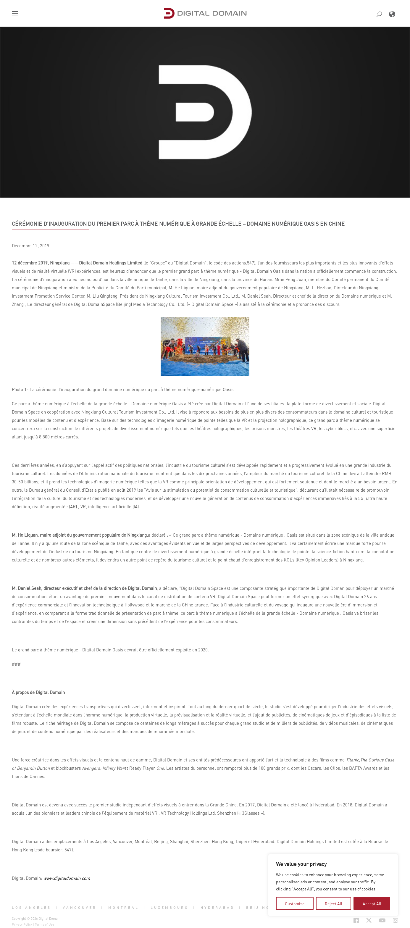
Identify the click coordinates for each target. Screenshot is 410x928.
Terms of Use (44, 924)
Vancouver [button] (80, 908)
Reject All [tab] (333, 903)
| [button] (57, 908)
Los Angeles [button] (31, 908)
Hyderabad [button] (218, 908)
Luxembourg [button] (170, 908)
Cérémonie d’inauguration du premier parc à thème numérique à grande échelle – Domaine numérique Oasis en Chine (178, 223)
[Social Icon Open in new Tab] (356, 920)
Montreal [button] (123, 908)
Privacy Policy (22, 924)
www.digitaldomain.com (66, 878)
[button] (16, 14)
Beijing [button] (258, 908)
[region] (333, 885)
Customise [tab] (294, 903)
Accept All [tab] (372, 903)
